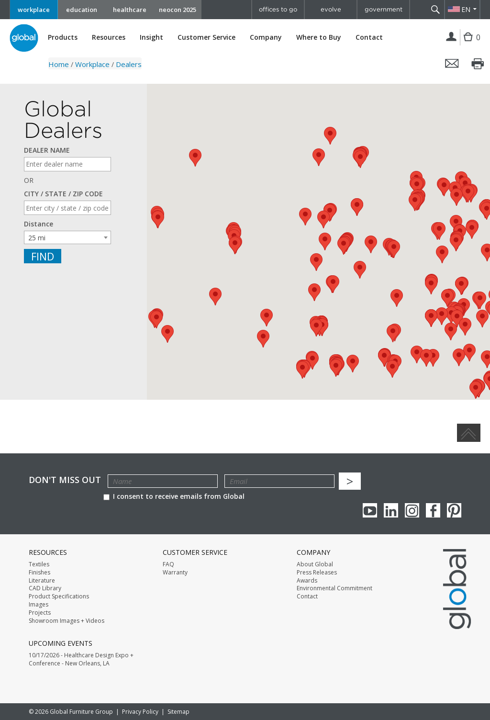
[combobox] (67, 237)
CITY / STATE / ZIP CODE (63, 194)
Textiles (39, 564)
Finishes (39, 572)
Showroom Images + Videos (66, 621)
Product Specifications (59, 596)
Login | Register (451, 37)
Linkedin (391, 510)
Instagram (412, 510)
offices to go (278, 9)
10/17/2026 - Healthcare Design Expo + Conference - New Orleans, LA (81, 659)
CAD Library (45, 588)
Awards (307, 581)
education (81, 9)
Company (266, 37)
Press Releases (317, 572)
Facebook (433, 510)
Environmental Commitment (334, 588)
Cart (469, 44)
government (383, 9)
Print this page (478, 63)
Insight (151, 37)
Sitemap (178, 712)
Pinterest (454, 510)
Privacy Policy (140, 712)
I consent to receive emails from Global (174, 496)
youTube (370, 510)
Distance (38, 224)
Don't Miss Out (65, 479)
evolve (331, 9)
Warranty (175, 572)
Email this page (452, 63)
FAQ (168, 564)
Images (38, 604)
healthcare (129, 9)
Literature (42, 581)
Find (42, 256)
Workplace (92, 64)
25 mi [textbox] (36, 237)
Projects (40, 613)
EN (465, 9)
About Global (315, 564)
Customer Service (206, 37)
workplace (34, 9)
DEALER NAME (47, 150)
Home (58, 64)
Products (63, 37)
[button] (330, 136)
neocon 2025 (177, 9)
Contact (369, 37)
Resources (108, 37)
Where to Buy (318, 37)
